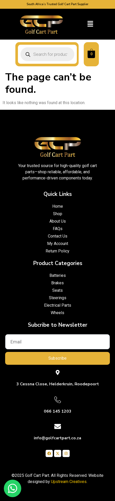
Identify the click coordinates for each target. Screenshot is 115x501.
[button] (90, 24)
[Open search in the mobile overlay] (47, 54)
